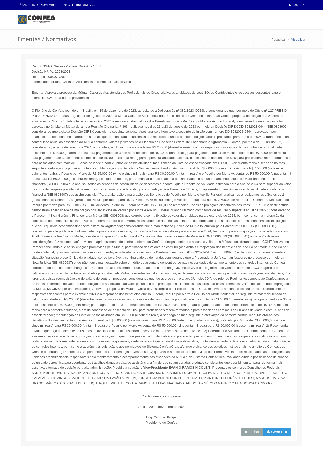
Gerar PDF (277, 432)
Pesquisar (278, 39)
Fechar (252, 432)
